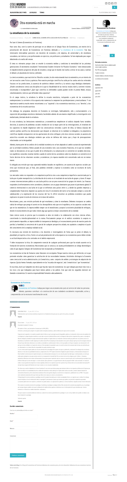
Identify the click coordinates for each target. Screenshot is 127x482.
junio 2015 (97, 97)
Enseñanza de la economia (24, 302)
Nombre (12, 413)
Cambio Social (36, 38)
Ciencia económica (13, 302)
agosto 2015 (98, 91)
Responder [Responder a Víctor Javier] (20, 401)
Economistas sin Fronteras (16, 38)
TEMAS (42, 12)
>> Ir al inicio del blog (86, 27)
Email (11, 421)
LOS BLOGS (33, 12)
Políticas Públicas (63, 38)
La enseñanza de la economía (101, 79)
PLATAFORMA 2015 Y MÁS (107, 12)
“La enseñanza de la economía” (71, 50)
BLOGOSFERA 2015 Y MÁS (18, 12)
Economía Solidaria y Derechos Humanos (104, 76)
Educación (54, 38)
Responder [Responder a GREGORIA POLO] (20, 316)
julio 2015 (97, 94)
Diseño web (112, 475)
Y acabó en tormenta (99, 73)
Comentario (13, 436)
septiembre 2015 (99, 88)
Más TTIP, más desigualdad (101, 70)
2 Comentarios (80, 38)
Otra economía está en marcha (32, 23)
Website (12, 428)
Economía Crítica (46, 38)
